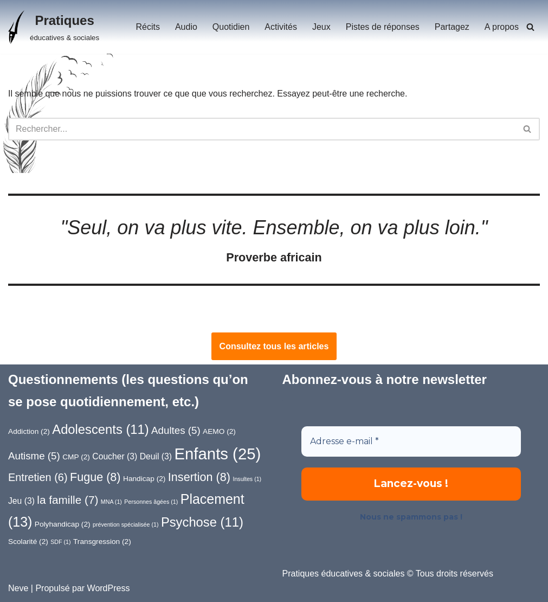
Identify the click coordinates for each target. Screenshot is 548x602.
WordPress (108, 588)
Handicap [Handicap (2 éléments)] (144, 479)
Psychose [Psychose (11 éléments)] (202, 522)
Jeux (321, 26)
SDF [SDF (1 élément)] (60, 542)
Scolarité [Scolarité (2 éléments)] (28, 541)
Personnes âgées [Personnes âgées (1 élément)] (151, 501)
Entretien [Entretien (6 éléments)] (38, 477)
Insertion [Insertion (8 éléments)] (199, 477)
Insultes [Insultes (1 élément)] (247, 479)
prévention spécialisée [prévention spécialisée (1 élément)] (125, 524)
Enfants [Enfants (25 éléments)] (218, 454)
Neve (18, 588)
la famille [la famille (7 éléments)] (67, 500)
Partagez (452, 26)
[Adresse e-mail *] (411, 441)
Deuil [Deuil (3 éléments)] (156, 456)
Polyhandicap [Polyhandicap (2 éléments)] (63, 524)
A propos (502, 26)
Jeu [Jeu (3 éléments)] (21, 500)
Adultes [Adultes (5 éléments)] (176, 430)
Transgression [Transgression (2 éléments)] (102, 541)
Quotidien (231, 26)
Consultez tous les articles (274, 346)
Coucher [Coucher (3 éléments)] (114, 456)
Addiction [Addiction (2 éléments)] (29, 431)
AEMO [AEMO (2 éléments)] (219, 431)
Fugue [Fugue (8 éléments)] (95, 477)
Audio (186, 26)
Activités (281, 26)
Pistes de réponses (383, 26)
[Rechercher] (530, 27)
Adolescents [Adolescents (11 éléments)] (100, 429)
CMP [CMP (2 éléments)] (76, 457)
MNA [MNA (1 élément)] (111, 501)
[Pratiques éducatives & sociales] (53, 27)
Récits (147, 26)
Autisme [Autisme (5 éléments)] (34, 456)
